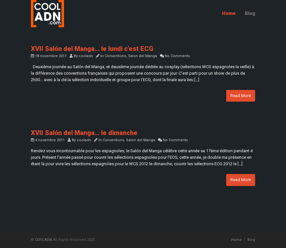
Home (229, 13)
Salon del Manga (142, 56)
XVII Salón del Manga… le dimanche (84, 133)
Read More (240, 95)
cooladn (86, 56)
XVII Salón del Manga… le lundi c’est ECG (92, 49)
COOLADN (43, 240)
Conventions (115, 56)
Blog (250, 13)
